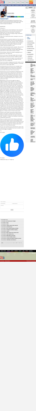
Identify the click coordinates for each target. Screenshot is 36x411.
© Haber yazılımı (31, 260)
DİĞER (35, 5)
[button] (26, 7)
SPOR (24, 5)
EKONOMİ (17, 5)
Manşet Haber (4, 5)
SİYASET (21, 5)
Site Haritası (2, 260)
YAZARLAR (30, 7)
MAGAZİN (31, 5)
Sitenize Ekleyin (7, 260)
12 (19, 242)
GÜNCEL (27, 5)
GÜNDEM (9, 5)
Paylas (9, 17)
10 (16, 242)
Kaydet (12, 209)
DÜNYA (13, 5)
